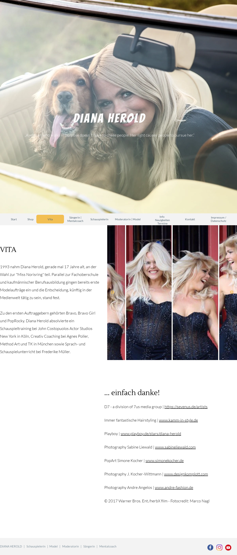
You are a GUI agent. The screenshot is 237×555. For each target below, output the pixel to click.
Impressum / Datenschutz (218, 219)
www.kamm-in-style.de (178, 420)
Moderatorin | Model (128, 219)
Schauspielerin (99, 219)
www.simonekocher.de (165, 460)
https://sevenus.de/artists (186, 406)
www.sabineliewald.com (175, 447)
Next (232, 292)
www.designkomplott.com (186, 473)
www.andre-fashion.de (174, 487)
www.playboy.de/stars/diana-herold (151, 433)
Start (14, 219)
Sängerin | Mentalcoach (75, 219)
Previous (113, 292)
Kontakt (190, 219)
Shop (30, 219)
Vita (50, 219)
